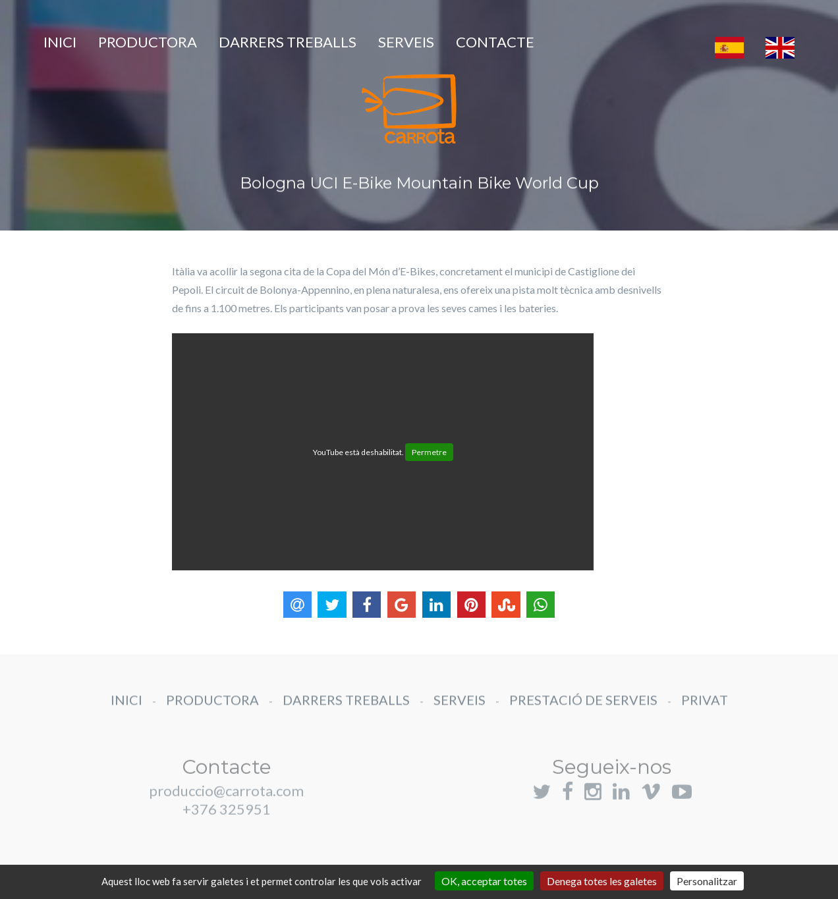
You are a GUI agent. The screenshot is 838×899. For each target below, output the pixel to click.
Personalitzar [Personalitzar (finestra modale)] (707, 881)
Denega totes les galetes (602, 881)
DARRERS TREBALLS (287, 42)
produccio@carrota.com (226, 803)
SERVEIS (406, 42)
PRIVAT (704, 706)
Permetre (429, 452)
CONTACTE (495, 42)
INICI (59, 42)
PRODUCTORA (147, 42)
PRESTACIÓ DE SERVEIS (583, 706)
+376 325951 (226, 822)
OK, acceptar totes (484, 881)
